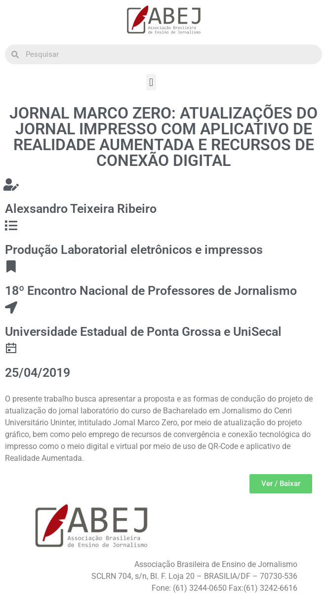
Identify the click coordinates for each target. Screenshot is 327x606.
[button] (151, 82)
